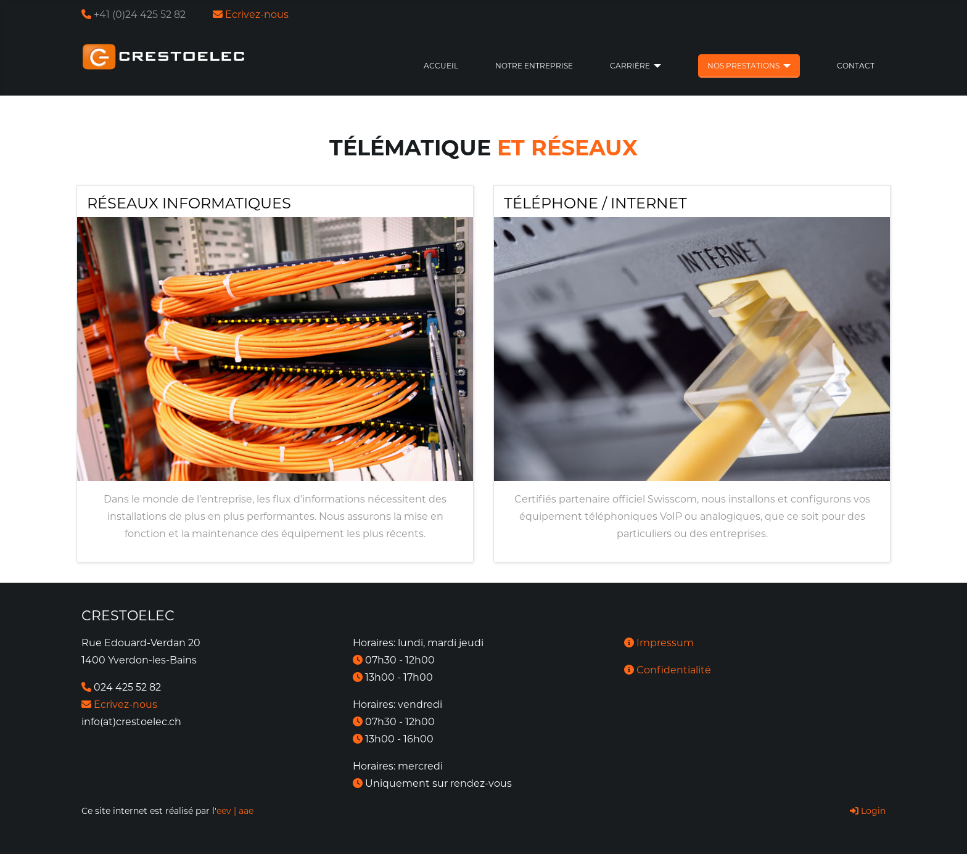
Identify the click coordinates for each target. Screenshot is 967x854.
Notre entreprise (534, 65)
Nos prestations (743, 65)
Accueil (441, 65)
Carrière (630, 65)
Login (868, 810)
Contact (855, 65)
